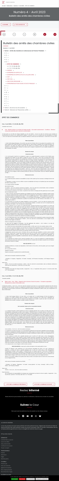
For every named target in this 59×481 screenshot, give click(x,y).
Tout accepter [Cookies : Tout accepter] (15, 479)
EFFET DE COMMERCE (13, 64)
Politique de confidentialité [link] (42, 479)
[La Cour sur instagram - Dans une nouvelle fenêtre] (36, 417)
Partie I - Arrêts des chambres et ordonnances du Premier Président (24, 51)
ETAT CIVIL (10, 79)
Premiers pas (4, 464)
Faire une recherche (5, 466)
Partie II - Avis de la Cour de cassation (15, 108)
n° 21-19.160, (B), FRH (14, 66)
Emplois (3, 453)
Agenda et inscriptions (6, 468)
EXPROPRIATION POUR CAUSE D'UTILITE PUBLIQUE (21, 83)
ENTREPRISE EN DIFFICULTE (14, 72)
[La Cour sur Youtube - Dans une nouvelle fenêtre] (28, 417)
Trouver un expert (5, 448)
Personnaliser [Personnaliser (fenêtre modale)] (31, 479)
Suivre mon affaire (5, 442)
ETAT (8, 77)
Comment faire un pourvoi (7, 440)
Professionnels (5, 451)
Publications (9, 5)
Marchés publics (5, 459)
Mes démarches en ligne (6, 472)
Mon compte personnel (6, 470)
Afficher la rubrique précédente (16, 384)
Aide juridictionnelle (5, 444)
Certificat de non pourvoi (6, 446)
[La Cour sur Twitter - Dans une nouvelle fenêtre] (19, 417)
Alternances (3, 455)
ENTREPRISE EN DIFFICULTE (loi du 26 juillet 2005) (20, 75)
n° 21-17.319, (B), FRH (14, 68)
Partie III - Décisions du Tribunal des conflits (16, 110)
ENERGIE (9, 70)
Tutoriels (3, 462)
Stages (2, 457)
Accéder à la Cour (6, 475)
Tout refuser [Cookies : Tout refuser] (22, 479)
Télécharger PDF (21, 24)
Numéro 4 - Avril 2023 (19, 5)
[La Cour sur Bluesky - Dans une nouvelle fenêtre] (40, 417)
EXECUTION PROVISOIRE (13, 81)
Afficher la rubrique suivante (43, 384)
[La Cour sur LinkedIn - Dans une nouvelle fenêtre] (32, 417)
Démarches (4, 438)
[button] (45, 51)
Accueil (3, 5)
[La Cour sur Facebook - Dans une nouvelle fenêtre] (23, 416)
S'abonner (5, 24)
